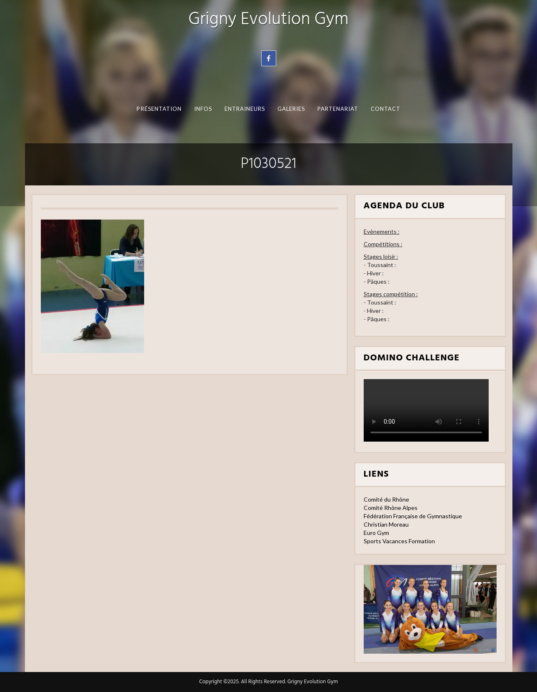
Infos (203, 108)
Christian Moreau (386, 524)
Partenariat (337, 108)
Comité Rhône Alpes (390, 507)
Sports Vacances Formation (399, 541)
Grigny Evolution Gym (268, 20)
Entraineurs (244, 108)
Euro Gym (376, 532)
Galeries (291, 108)
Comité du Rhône (386, 499)
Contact (385, 108)
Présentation (159, 108)
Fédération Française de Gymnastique (413, 516)
